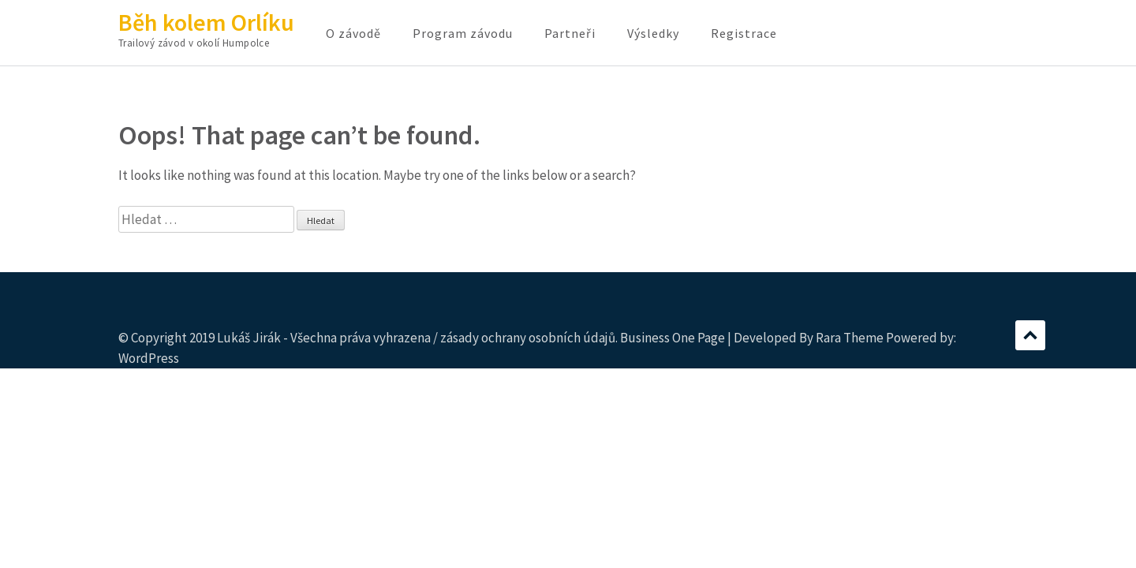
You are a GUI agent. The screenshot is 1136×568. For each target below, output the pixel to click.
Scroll (1030, 335)
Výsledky (653, 33)
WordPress (148, 358)
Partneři (570, 33)
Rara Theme (850, 337)
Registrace (744, 33)
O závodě (353, 33)
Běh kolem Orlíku (206, 22)
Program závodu (463, 33)
